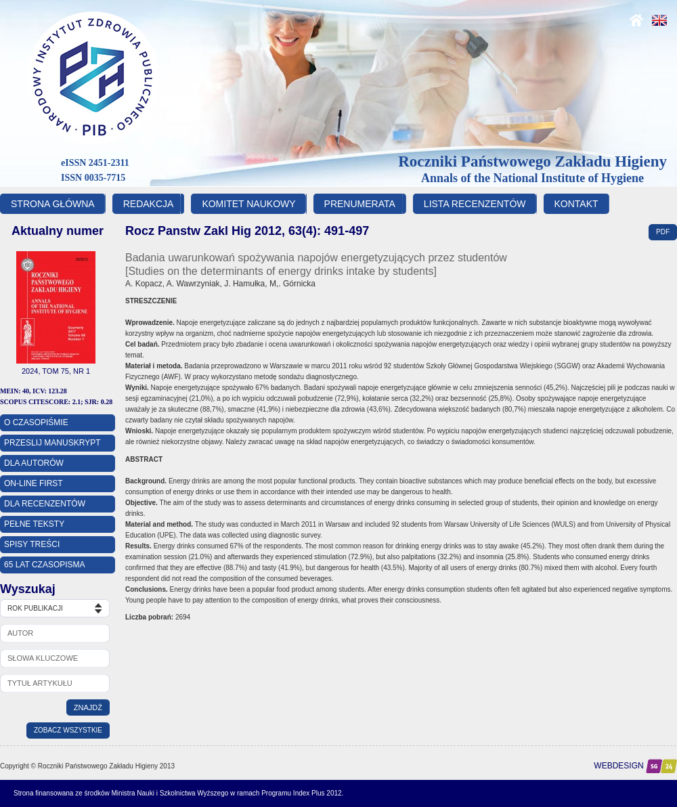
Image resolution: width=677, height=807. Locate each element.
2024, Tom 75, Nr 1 (56, 371)
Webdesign (635, 766)
